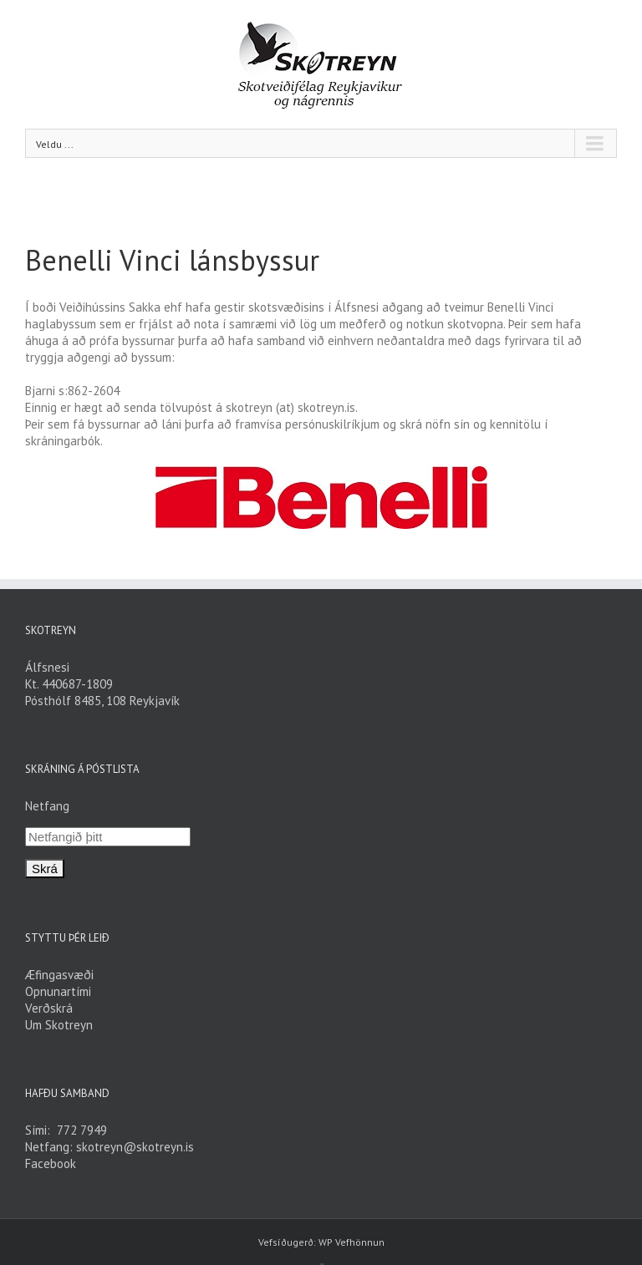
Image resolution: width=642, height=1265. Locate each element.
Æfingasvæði (59, 975)
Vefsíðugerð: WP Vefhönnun (321, 1242)
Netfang (47, 806)
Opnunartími (58, 991)
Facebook (50, 1163)
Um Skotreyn (59, 1025)
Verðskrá (49, 1008)
